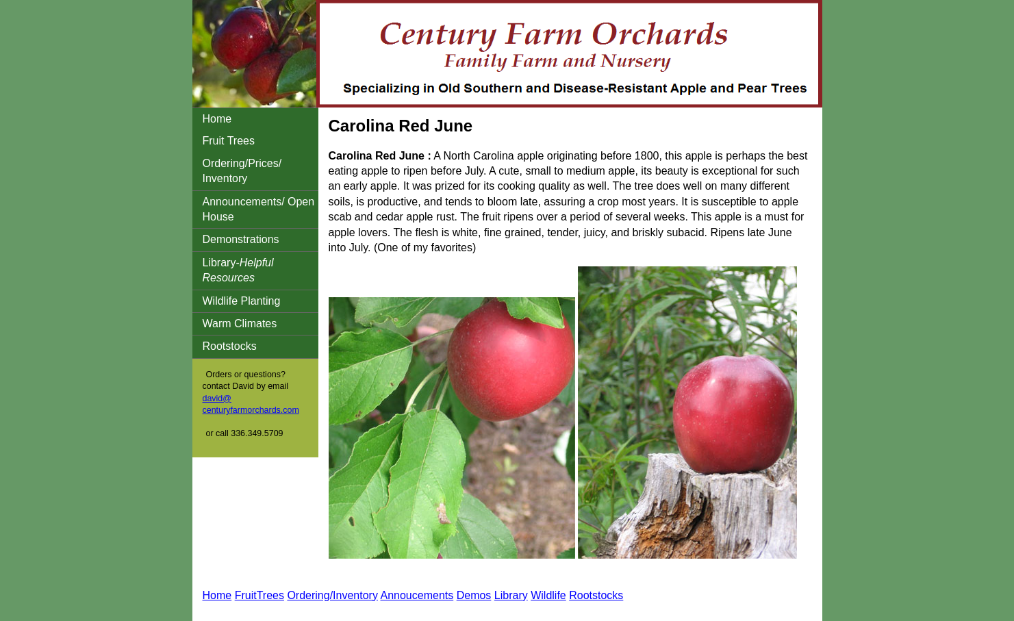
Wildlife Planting (242, 301)
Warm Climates (240, 323)
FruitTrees (259, 595)
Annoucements (416, 595)
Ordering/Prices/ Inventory (242, 170)
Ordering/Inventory (332, 595)
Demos (474, 595)
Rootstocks (230, 346)
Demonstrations (241, 239)
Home (217, 119)
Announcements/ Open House (259, 209)
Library (511, 595)
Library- (238, 270)
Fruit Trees (229, 141)
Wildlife (548, 595)
